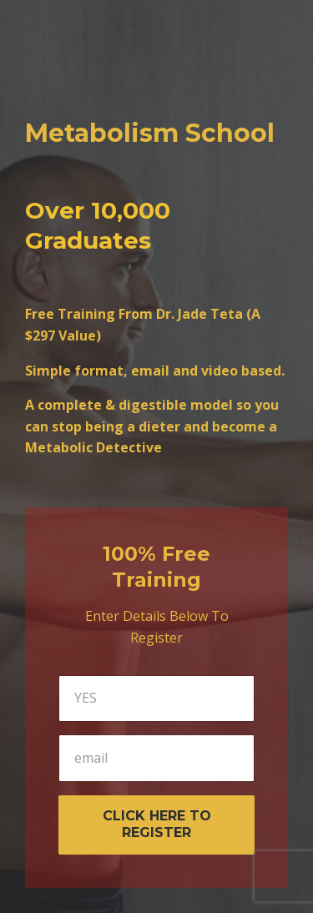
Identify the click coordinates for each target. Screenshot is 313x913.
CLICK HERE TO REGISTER (157, 824)
